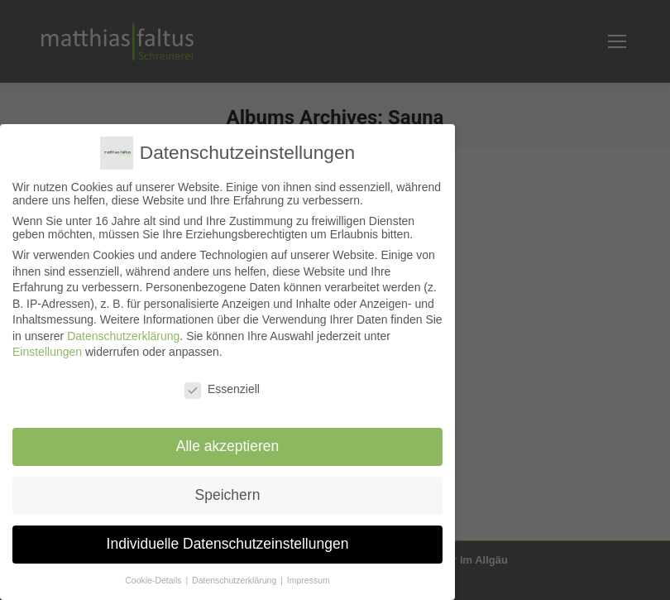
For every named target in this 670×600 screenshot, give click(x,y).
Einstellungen (47, 351)
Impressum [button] (308, 579)
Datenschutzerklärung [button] (235, 579)
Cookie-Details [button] (154, 579)
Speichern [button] (228, 494)
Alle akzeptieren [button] (228, 446)
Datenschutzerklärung (123, 335)
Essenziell (222, 389)
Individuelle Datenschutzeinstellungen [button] (228, 543)
